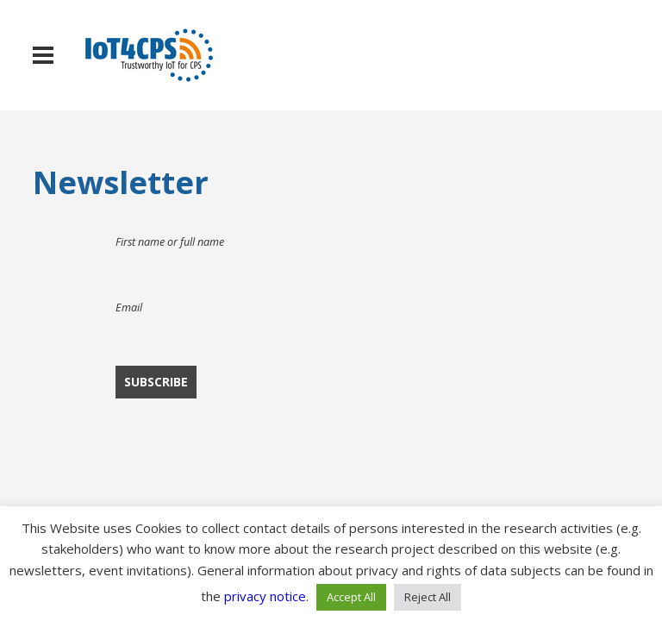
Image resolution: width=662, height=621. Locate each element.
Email (129, 307)
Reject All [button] (427, 597)
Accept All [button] (351, 597)
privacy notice (265, 596)
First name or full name (170, 242)
